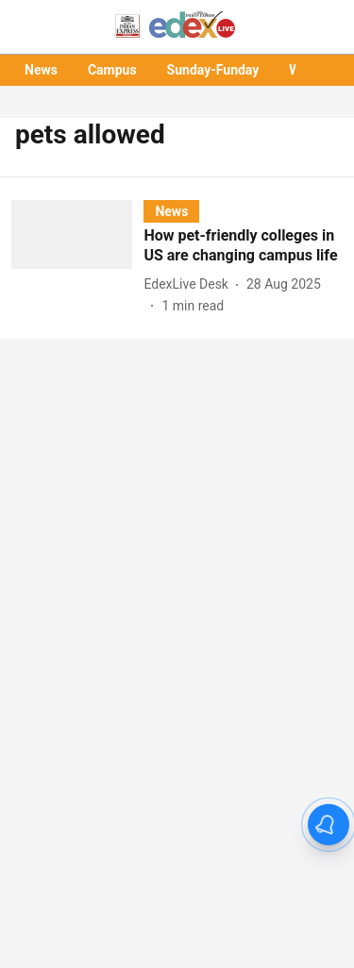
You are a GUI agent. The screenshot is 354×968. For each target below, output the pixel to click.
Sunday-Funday (213, 69)
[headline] (243, 246)
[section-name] (171, 211)
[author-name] (189, 284)
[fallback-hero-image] (77, 258)
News (41, 69)
